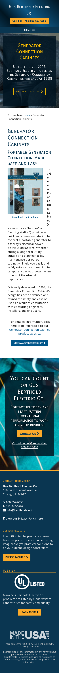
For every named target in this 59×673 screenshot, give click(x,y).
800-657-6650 (14, 502)
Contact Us (28, 433)
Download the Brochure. (25, 217)
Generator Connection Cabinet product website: (29, 331)
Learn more (28, 612)
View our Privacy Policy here (24, 518)
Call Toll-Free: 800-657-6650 (29, 21)
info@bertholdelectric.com (24, 510)
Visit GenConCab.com (28, 91)
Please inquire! (15, 557)
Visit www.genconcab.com (28, 342)
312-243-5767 (14, 506)
